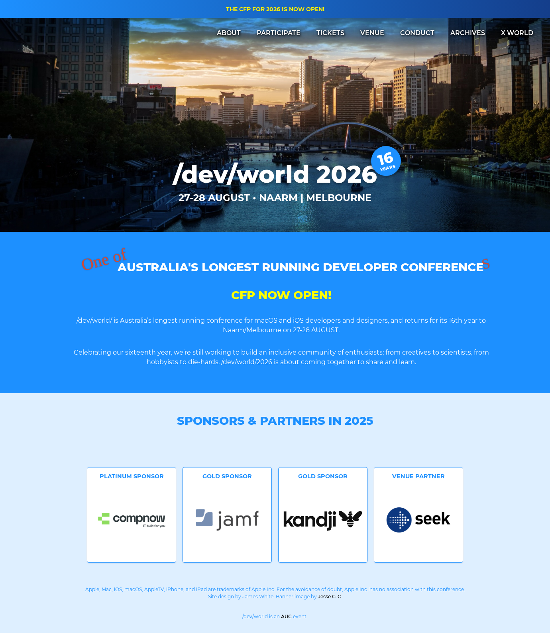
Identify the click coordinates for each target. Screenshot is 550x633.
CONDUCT (417, 33)
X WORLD (517, 33)
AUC (286, 616)
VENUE (372, 33)
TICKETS (330, 33)
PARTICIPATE (279, 33)
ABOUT (229, 33)
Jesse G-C (329, 596)
